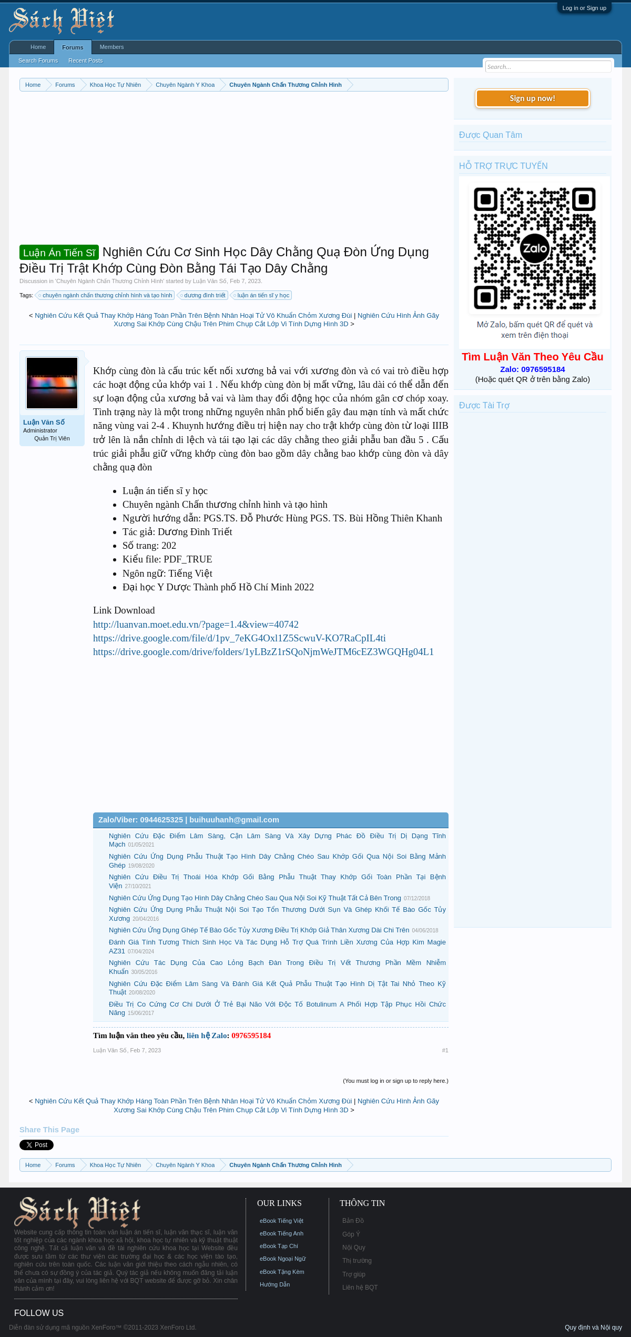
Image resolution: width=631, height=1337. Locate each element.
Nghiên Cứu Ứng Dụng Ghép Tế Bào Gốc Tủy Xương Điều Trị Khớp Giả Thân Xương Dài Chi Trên (259, 930)
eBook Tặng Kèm (282, 1272)
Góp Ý (351, 1234)
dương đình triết (203, 295)
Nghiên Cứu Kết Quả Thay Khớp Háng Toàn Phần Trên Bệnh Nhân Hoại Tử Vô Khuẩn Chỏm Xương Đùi (193, 315)
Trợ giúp (353, 1274)
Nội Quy (353, 1247)
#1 (445, 1050)
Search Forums (38, 60)
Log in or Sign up (584, 8)
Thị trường (357, 1260)
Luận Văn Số (210, 281)
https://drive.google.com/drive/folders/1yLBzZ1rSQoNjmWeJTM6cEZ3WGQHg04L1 (263, 651)
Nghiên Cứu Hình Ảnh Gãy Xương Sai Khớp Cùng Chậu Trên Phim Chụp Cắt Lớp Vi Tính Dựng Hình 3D (276, 319)
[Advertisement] (234, 170)
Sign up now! (532, 98)
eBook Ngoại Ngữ (283, 1258)
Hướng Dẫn (275, 1284)
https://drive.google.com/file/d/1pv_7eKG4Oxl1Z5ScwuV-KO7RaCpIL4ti (239, 638)
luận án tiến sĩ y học (262, 295)
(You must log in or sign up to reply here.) (396, 1081)
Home (38, 47)
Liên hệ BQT (360, 1287)
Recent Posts (85, 60)
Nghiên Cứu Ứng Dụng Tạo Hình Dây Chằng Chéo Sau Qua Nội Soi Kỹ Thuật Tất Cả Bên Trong (255, 898)
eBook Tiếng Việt (281, 1221)
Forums (72, 47)
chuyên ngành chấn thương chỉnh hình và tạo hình (105, 295)
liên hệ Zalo (207, 1035)
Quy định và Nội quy (593, 1327)
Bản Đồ (353, 1220)
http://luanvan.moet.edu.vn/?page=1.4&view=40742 (196, 624)
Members (112, 47)
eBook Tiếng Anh (281, 1233)
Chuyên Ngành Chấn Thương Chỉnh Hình (109, 281)
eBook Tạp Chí (279, 1246)
